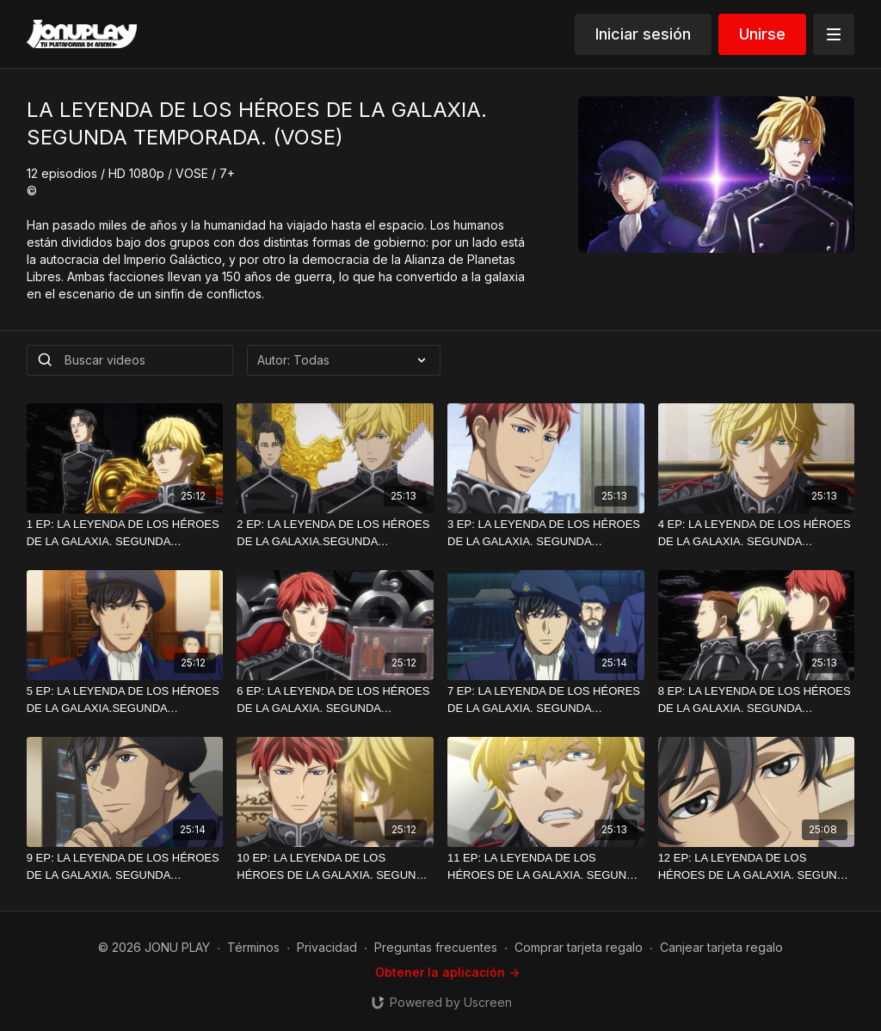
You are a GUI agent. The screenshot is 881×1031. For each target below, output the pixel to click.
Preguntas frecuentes (435, 947)
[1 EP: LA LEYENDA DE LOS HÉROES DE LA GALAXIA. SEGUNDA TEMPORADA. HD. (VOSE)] (125, 532)
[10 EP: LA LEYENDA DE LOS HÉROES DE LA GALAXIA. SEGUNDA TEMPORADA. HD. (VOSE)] (335, 866)
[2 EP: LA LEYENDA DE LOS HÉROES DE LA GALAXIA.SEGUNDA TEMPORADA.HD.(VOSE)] (335, 532)
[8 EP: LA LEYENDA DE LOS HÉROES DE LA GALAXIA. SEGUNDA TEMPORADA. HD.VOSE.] (756, 699)
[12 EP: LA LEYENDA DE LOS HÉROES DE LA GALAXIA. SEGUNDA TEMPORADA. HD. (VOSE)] (756, 866)
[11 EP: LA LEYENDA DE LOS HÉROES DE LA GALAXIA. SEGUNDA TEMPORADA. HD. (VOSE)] (545, 866)
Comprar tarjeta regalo (578, 947)
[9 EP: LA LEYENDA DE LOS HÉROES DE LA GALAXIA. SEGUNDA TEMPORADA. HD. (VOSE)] (125, 866)
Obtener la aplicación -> (447, 972)
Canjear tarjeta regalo (721, 947)
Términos (253, 947)
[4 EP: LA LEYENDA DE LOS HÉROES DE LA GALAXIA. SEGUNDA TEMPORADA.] (756, 532)
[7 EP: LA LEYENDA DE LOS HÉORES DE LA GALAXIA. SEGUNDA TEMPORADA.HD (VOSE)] (545, 699)
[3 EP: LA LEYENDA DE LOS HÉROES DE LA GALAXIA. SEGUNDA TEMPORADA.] (545, 532)
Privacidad (327, 947)
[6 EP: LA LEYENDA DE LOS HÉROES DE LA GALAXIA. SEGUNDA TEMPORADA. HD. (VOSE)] (335, 699)
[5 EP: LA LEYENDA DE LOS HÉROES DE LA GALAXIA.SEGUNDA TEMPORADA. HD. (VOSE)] (125, 699)
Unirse (762, 34)
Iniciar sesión (643, 34)
